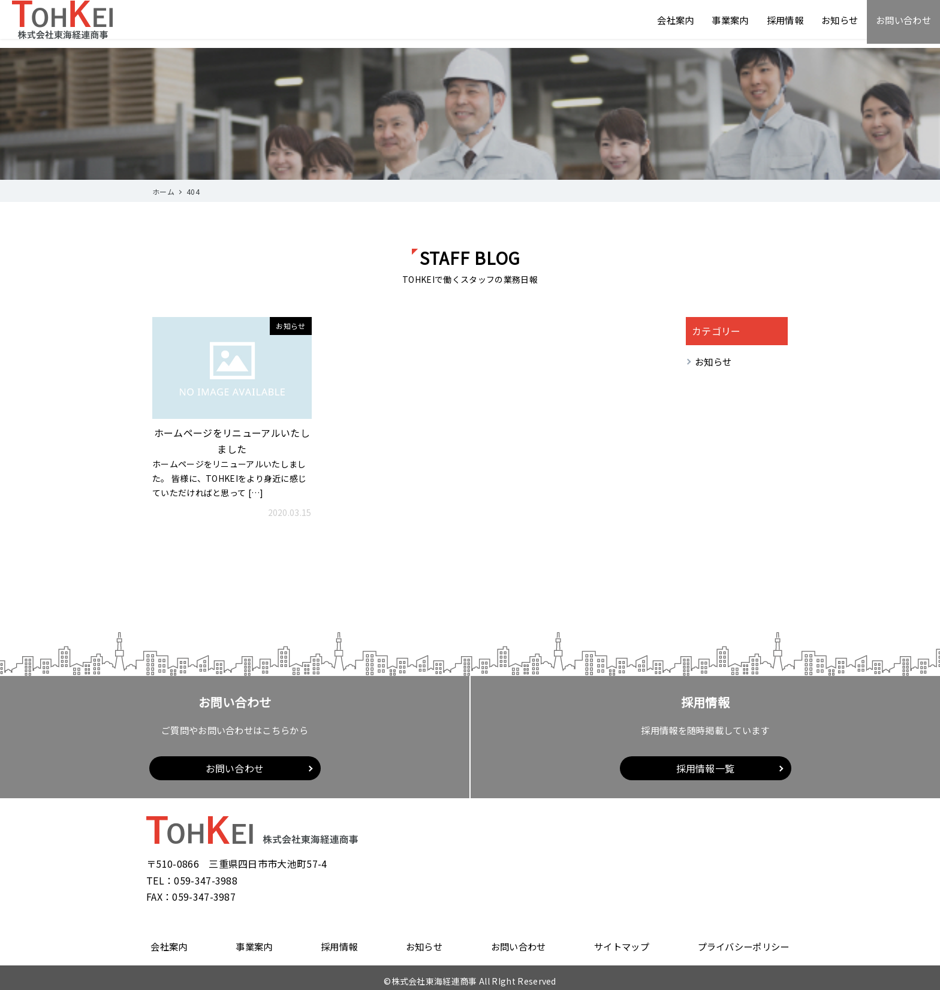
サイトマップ (620, 943)
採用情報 (777, 24)
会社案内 (663, 24)
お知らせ (834, 24)
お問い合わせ (901, 24)
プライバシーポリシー (745, 943)
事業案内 (720, 24)
